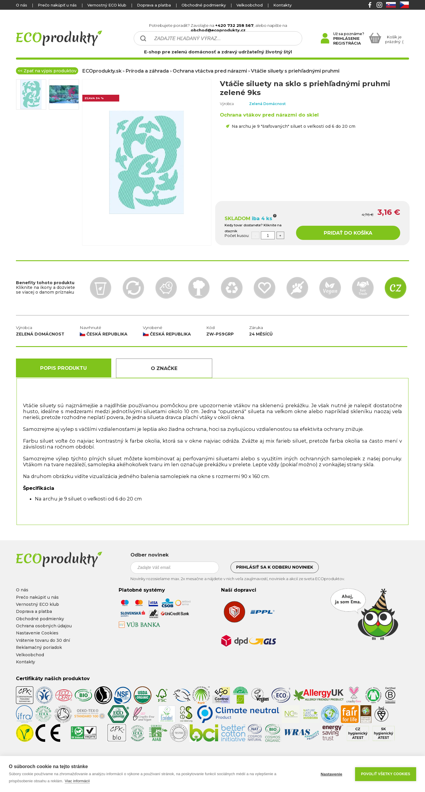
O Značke (164, 368)
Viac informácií (77, 781)
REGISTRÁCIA (347, 43)
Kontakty (282, 5)
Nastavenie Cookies (37, 633)
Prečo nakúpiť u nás (57, 5)
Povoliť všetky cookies (385, 774)
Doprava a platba (154, 5)
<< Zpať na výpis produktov (47, 70)
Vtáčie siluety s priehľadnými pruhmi (295, 71)
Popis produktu (63, 368)
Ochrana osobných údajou (44, 626)
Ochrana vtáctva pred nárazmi (210, 71)
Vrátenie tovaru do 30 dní (43, 640)
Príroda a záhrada (147, 71)
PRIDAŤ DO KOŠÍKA (348, 233)
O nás (21, 5)
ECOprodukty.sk (102, 71)
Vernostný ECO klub (106, 5)
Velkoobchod (249, 5)
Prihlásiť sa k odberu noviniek (274, 567)
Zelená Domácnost (267, 104)
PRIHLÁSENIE (346, 38)
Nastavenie (331, 774)
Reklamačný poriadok (39, 647)
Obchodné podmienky (204, 5)
